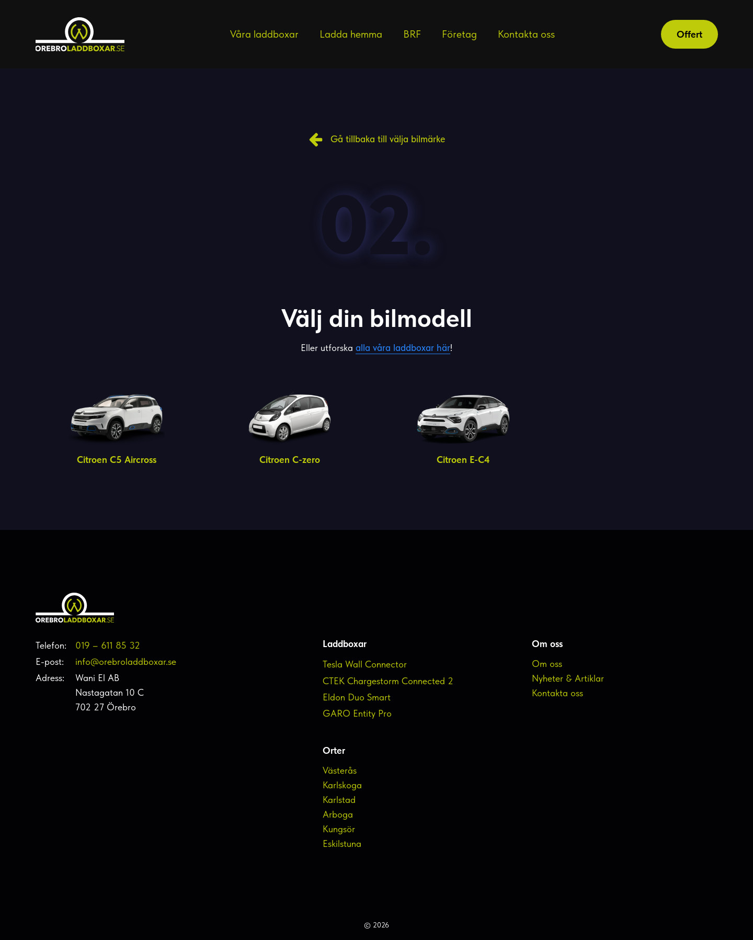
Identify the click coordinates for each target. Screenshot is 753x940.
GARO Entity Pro (357, 713)
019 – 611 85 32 (107, 645)
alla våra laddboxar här (403, 347)
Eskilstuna (342, 843)
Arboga (338, 814)
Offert (689, 34)
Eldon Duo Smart (357, 697)
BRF (412, 34)
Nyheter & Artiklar (568, 678)
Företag (459, 34)
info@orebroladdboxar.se (125, 661)
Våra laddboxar (264, 34)
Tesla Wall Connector (365, 664)
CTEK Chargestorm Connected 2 (388, 680)
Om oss (547, 663)
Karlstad (339, 799)
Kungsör (339, 828)
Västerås (340, 770)
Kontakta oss (526, 34)
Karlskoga (342, 784)
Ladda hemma (351, 34)
